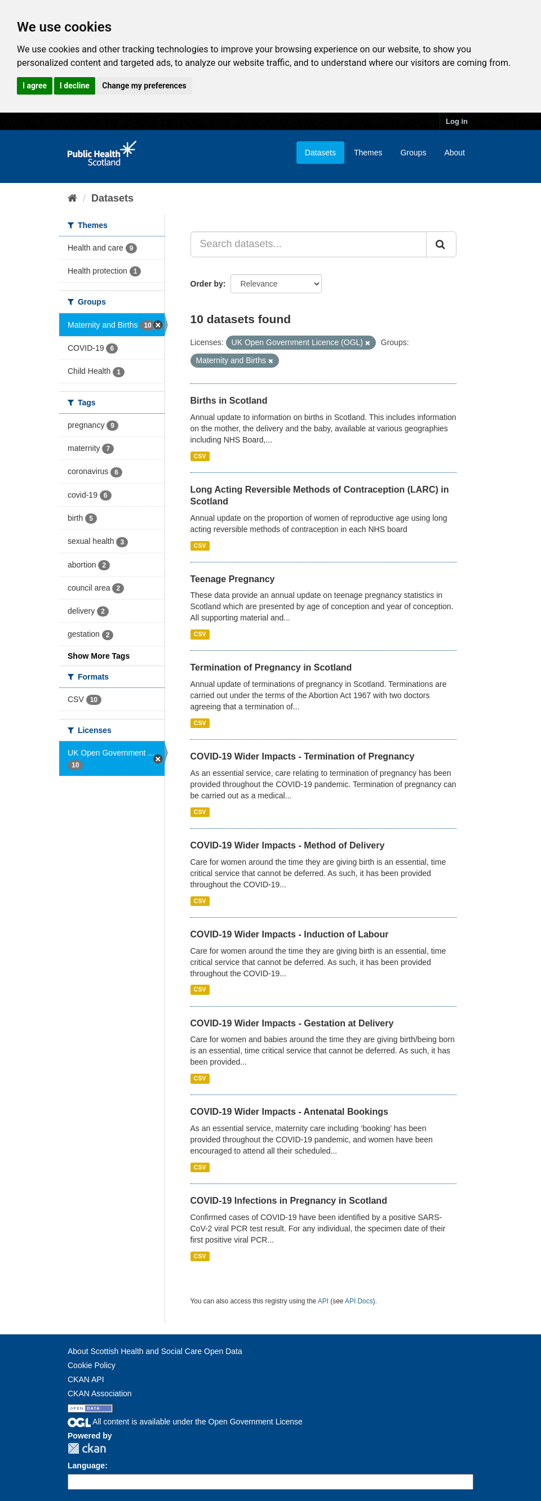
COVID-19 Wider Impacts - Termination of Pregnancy (302, 756)
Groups (413, 152)
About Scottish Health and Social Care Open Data (155, 1351)
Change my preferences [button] (144, 85)
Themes (368, 152)
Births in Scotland (229, 400)
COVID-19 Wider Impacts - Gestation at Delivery (292, 1023)
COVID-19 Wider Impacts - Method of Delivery (287, 845)
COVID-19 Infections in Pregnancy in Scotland (288, 1200)
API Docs (359, 1301)
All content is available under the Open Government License (185, 1421)
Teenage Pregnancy (232, 579)
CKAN (87, 1448)
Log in (457, 121)
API (323, 1301)
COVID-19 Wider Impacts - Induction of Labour (289, 934)
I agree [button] (35, 85)
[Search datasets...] (308, 244)
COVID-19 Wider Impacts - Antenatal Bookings (289, 1111)
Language (86, 1465)
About (454, 152)
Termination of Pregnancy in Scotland (271, 667)
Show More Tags (99, 655)
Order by (206, 283)
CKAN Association (100, 1393)
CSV (200, 456)
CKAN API (86, 1379)
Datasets (320, 152)
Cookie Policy (92, 1365)
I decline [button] (75, 85)
